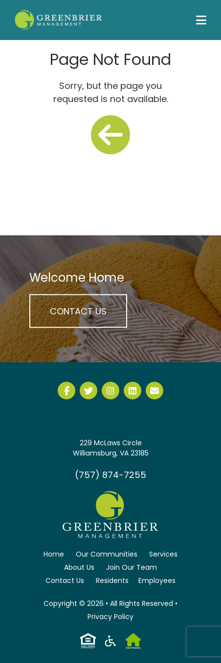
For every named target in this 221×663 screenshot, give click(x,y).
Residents (112, 580)
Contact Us (78, 311)
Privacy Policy (110, 617)
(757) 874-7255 (110, 475)
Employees (157, 580)
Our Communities (106, 554)
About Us (79, 567)
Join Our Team (131, 567)
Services (163, 554)
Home (54, 554)
